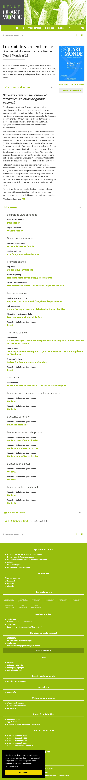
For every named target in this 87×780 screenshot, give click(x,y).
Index (61, 28)
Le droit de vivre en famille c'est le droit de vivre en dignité (36, 385)
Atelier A (11, 401)
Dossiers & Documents (16, 681)
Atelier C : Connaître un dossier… (23, 456)
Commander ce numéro (71, 90)
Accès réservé (63, 776)
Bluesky (10, 583)
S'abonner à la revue (15, 703)
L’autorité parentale (17, 424)
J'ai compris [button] (23, 772)
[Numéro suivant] (81, 35)
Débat (10, 325)
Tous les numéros (43, 650)
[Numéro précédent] (76, 35)
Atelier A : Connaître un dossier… (23, 440)
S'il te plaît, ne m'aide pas (20, 269)
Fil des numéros (13, 578)
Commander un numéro (17, 706)
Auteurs (10, 662)
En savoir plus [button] (12, 766)
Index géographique (15, 667)
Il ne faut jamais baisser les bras (23, 254)
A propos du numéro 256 (17, 740)
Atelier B (11, 409)
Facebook (11, 581)
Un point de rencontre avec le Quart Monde (24, 554)
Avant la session (15, 230)
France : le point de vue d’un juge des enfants (29, 277)
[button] (23, 28)
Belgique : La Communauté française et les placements (34, 301)
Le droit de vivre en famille (20, 246)
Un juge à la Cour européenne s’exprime (27, 362)
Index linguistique (14, 670)
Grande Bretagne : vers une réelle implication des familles (36, 309)
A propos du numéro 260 (17, 735)
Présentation (34, 28)
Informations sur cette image (71, 84)
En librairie (11, 708)
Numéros (49, 28)
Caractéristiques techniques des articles (24, 724)
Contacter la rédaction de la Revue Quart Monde (27, 559)
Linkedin (10, 586)
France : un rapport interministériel (24, 317)
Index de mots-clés (15, 665)
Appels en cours (13, 719)
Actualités (11, 692)
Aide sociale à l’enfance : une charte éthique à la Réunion (35, 285)
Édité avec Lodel (50, 776)
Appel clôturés (13, 722)
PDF (23, 199)
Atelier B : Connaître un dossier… (23, 448)
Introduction (13, 222)
